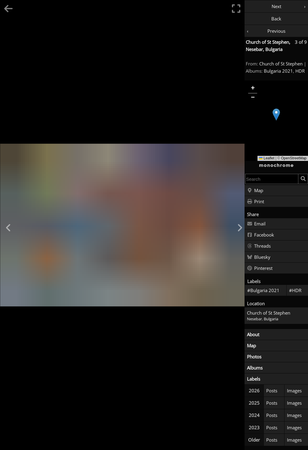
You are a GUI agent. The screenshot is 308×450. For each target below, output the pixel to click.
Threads (259, 246)
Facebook (260, 235)
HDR (300, 71)
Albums (255, 368)
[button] (276, 114)
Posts (271, 391)
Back (276, 19)
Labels (253, 379)
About (253, 334)
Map (255, 190)
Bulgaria (271, 319)
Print (255, 201)
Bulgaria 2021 (278, 71)
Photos (254, 357)
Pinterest (260, 268)
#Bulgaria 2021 (263, 290)
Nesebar (254, 319)
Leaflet (266, 158)
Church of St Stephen (281, 64)
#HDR (295, 290)
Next (276, 6)
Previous (276, 31)
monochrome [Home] (276, 165)
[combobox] (271, 179)
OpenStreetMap (293, 158)
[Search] (303, 179)
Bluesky (258, 257)
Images (294, 391)
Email (256, 224)
